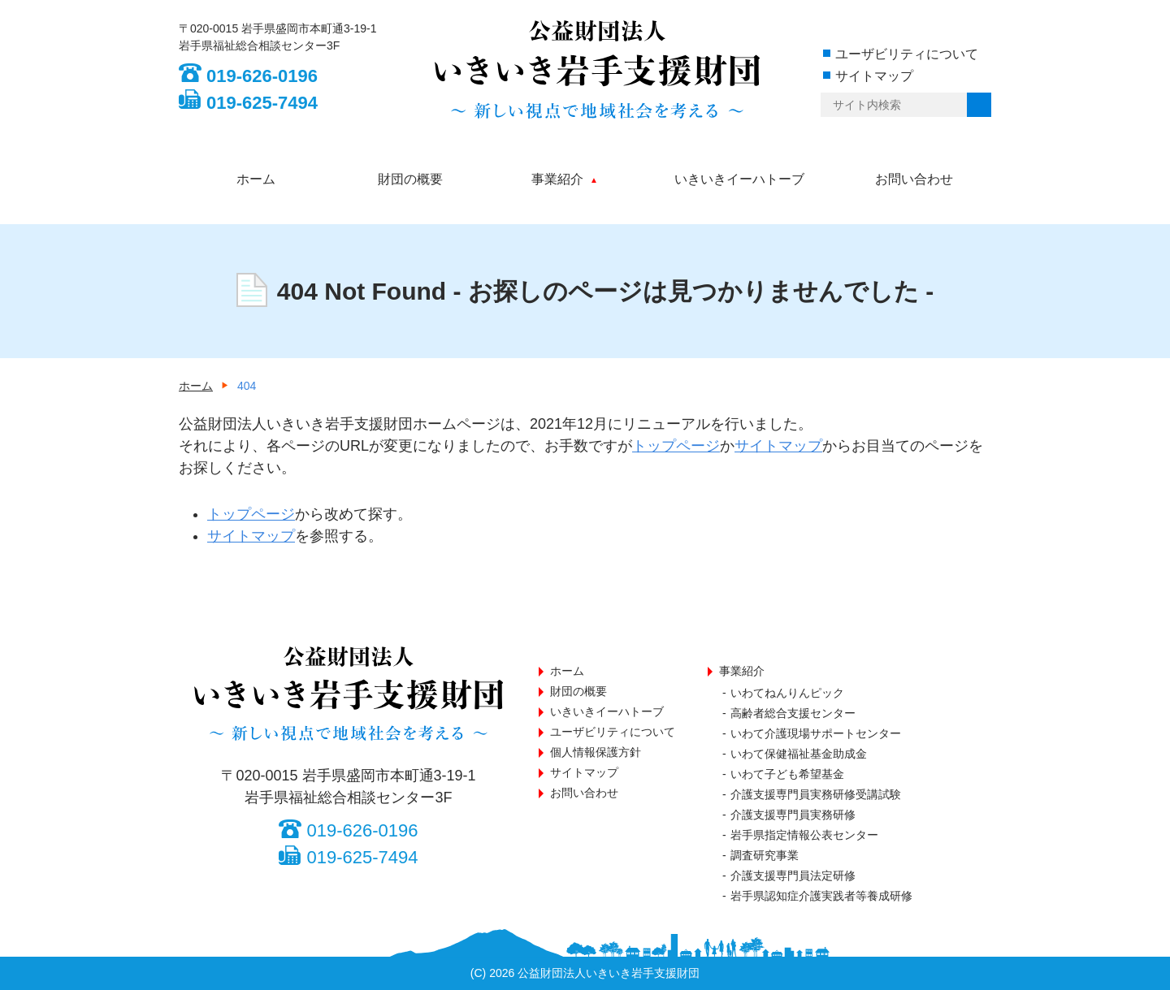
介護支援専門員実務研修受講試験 (815, 794)
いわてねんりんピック (787, 692)
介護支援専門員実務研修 (793, 814)
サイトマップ (874, 76)
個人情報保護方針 (595, 752)
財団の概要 (410, 179)
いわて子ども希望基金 (787, 773)
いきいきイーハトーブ (739, 179)
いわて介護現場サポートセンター (815, 733)
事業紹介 (557, 179)
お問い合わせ (914, 179)
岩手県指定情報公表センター (804, 834)
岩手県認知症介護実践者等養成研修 (821, 895)
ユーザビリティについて (906, 54)
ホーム (255, 179)
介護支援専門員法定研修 (793, 875)
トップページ (676, 446)
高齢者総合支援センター (793, 713)
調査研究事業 (764, 855)
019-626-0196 (262, 76)
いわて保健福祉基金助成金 (798, 753)
